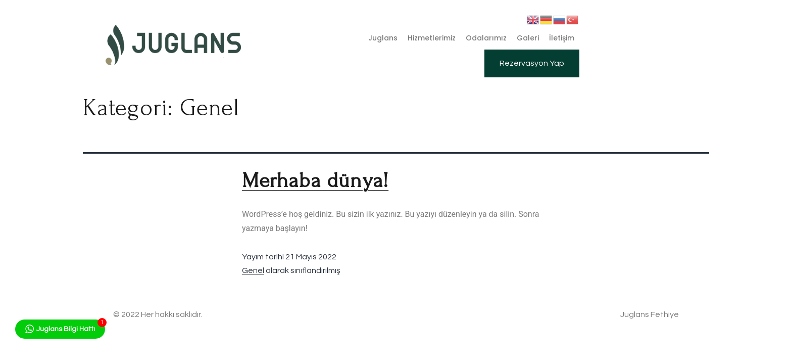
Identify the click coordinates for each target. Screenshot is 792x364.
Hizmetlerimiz (432, 38)
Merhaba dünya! (315, 180)
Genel (253, 270)
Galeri (528, 38)
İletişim (561, 38)
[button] (531, 63)
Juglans (383, 38)
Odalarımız (486, 38)
